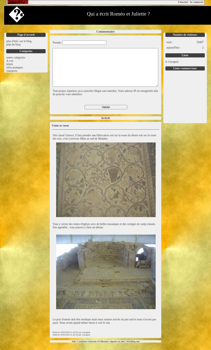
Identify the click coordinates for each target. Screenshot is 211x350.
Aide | (74, 349)
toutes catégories (15, 57)
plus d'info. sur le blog (18, 41)
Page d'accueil (26, 34)
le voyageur (172, 61)
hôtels (9, 64)
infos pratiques (14, 67)
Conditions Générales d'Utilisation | (93, 349)
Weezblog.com (132, 349)
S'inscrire (183, 2)
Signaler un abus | (118, 349)
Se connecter (197, 2)
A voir (9, 60)
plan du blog (13, 44)
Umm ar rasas (60, 133)
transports (11, 70)
